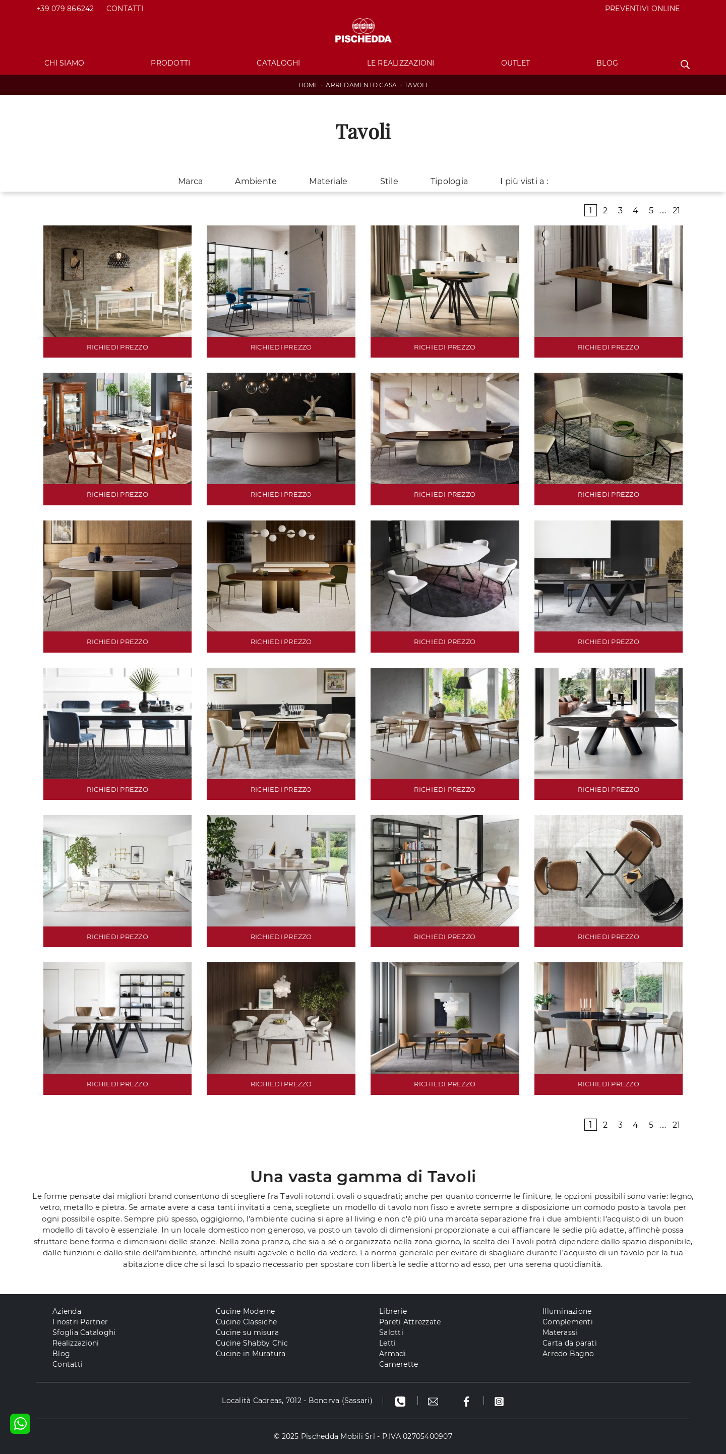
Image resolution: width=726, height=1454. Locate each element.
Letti (387, 1343)
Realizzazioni (75, 1343)
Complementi (567, 1321)
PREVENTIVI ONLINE (642, 8)
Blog (607, 63)
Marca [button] (190, 181)
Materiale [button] (328, 181)
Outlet (515, 63)
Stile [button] (389, 181)
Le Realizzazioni (401, 63)
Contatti (124, 8)
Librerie (393, 1311)
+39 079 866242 (65, 8)
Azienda (66, 1311)
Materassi (559, 1332)
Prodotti (170, 63)
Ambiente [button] (256, 181)
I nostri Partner (80, 1321)
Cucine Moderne (245, 1311)
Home (308, 85)
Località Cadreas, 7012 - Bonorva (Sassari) (297, 1400)
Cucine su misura (247, 1332)
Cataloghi (278, 63)
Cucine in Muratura (251, 1353)
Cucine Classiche (246, 1321)
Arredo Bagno (568, 1353)
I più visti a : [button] (524, 181)
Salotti (391, 1332)
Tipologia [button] (449, 181)
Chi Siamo (64, 63)
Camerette (398, 1364)
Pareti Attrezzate (410, 1321)
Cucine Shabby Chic (252, 1343)
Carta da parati (569, 1343)
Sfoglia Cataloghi (83, 1332)
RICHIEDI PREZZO (117, 347)
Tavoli (416, 85)
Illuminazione (566, 1311)
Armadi (392, 1353)
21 (677, 210)
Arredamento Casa (361, 85)
